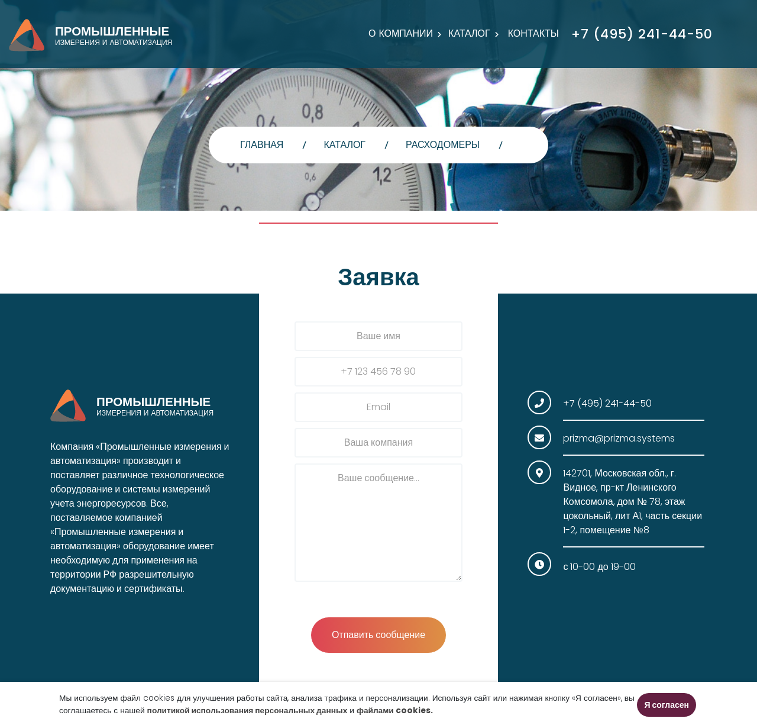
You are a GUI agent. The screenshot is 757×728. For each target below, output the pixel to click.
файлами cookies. (395, 710)
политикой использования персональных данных (247, 710)
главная (261, 144)
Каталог (469, 33)
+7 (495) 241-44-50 (642, 34)
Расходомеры (443, 144)
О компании (400, 33)
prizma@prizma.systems (619, 438)
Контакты (533, 33)
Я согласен (666, 705)
